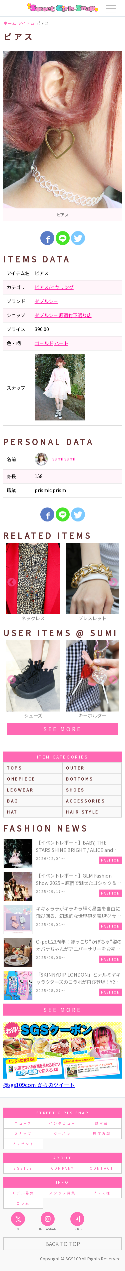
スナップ (23, 1133)
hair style (82, 812)
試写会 (101, 1123)
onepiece (21, 779)
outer (75, 768)
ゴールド (44, 343)
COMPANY (62, 1168)
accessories (85, 801)
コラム (23, 1203)
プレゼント (23, 1143)
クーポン (62, 1133)
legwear (20, 790)
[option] (62, 136)
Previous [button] (12, 582)
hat (12, 812)
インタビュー (62, 1123)
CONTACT (102, 1168)
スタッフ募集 (62, 1192)
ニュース (23, 1123)
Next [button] (113, 582)
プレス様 (102, 1192)
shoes (75, 790)
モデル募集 (23, 1192)
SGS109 (23, 1168)
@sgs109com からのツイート (39, 1085)
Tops (14, 768)
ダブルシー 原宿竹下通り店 (63, 315)
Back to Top (62, 1244)
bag (13, 801)
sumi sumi (55, 459)
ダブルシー (46, 301)
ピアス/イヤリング (54, 287)
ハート (61, 343)
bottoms (79, 779)
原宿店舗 (102, 1133)
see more (62, 729)
